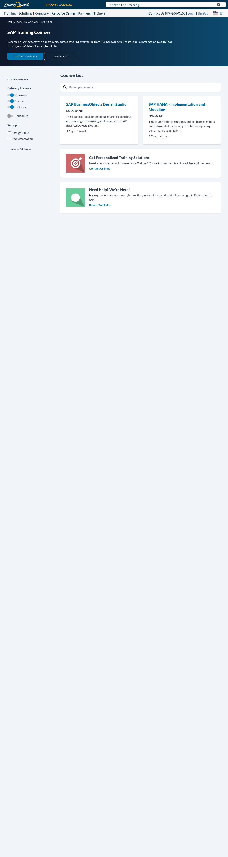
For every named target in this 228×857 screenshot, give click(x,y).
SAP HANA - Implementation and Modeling (177, 107)
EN (222, 13)
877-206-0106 (175, 13)
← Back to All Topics (19, 148)
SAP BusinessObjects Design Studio (96, 104)
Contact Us (156, 13)
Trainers (99, 13)
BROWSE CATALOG (59, 4)
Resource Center (63, 13)
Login (191, 13)
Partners (84, 13)
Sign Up (202, 13)
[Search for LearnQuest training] (166, 4)
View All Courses (25, 56)
